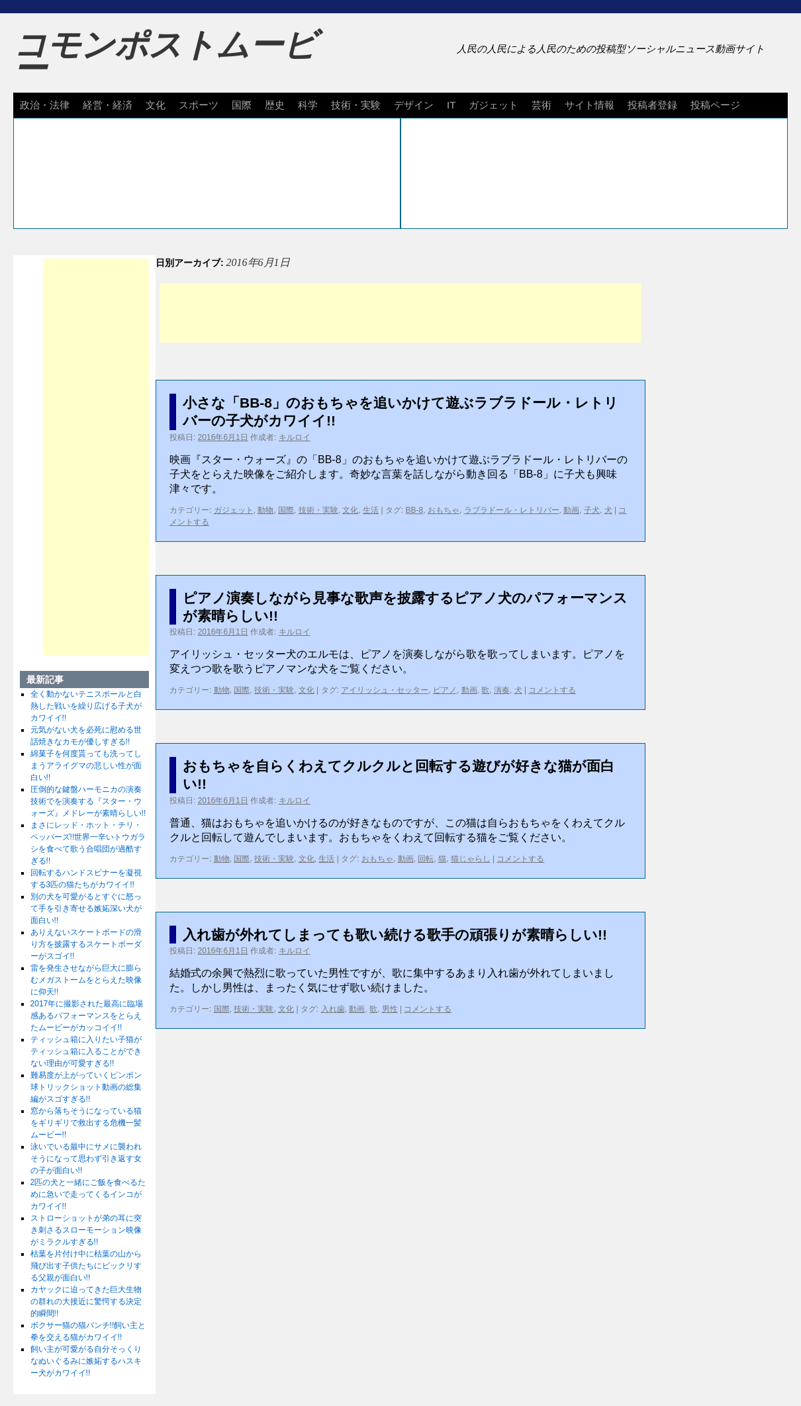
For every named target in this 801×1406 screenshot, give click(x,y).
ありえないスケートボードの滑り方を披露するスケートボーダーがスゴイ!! (86, 944)
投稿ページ (715, 104)
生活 (371, 510)
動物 (265, 510)
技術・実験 (356, 104)
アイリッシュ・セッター (384, 690)
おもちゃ (443, 510)
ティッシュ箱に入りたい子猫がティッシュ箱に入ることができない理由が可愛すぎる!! (86, 1051)
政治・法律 (45, 104)
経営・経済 (107, 104)
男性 (390, 1009)
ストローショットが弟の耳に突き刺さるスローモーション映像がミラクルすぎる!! (86, 1230)
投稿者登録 (652, 104)
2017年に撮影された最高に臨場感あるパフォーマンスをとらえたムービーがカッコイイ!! (87, 1015)
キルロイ (294, 437)
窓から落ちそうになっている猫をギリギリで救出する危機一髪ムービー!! (86, 1122)
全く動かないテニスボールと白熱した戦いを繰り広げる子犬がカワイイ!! (86, 706)
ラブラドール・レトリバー (511, 510)
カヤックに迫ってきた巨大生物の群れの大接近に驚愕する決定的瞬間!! (86, 1301)
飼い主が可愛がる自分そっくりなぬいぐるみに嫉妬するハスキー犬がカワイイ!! (86, 1361)
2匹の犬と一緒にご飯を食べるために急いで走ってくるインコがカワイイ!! (88, 1194)
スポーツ (198, 104)
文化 (155, 104)
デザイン (414, 104)
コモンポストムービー (164, 56)
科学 (308, 104)
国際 (242, 104)
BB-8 (415, 510)
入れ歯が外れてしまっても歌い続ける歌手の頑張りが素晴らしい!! (395, 934)
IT (451, 104)
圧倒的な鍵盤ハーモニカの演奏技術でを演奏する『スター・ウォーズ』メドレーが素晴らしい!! (88, 801)
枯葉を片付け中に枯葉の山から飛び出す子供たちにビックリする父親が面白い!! (86, 1265)
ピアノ (445, 690)
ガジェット (493, 104)
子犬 (592, 510)
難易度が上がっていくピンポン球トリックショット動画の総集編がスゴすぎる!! (86, 1087)
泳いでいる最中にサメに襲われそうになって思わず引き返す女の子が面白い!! (86, 1158)
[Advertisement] (400, 313)
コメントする (552, 690)
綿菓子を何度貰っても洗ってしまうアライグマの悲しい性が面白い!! (86, 765)
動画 (571, 510)
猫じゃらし (471, 858)
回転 (426, 858)
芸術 (541, 104)
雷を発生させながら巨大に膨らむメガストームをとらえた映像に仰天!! (86, 979)
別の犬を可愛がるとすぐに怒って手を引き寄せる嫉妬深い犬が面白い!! (86, 908)
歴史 (275, 104)
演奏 (502, 690)
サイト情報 (589, 104)
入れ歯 (333, 1009)
